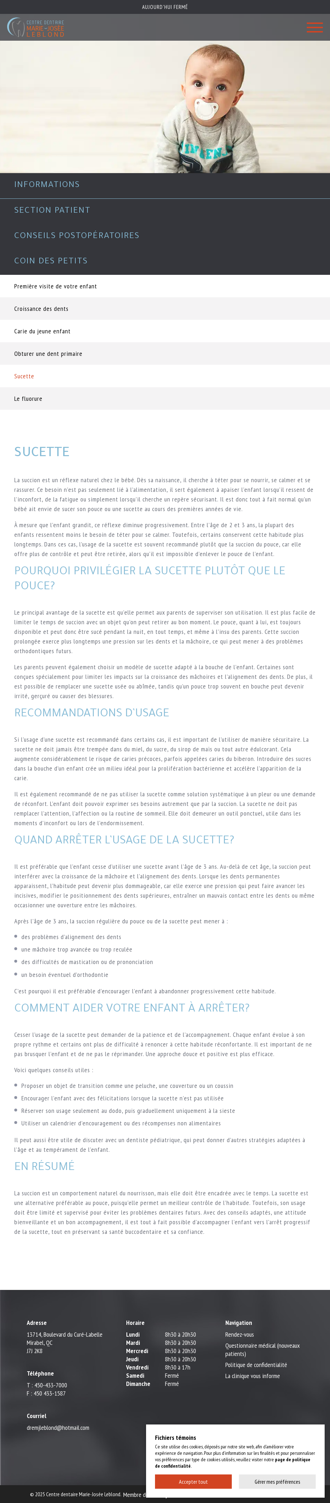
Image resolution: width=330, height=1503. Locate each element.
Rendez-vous (239, 1334)
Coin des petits (51, 262)
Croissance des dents (41, 308)
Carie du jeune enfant (42, 331)
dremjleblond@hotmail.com (58, 1427)
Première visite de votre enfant (55, 286)
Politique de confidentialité (256, 1365)
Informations (47, 185)
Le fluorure (28, 398)
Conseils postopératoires (77, 236)
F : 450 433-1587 (46, 1393)
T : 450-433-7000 (47, 1385)
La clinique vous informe (252, 1376)
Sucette (24, 376)
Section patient (52, 211)
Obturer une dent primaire (48, 353)
